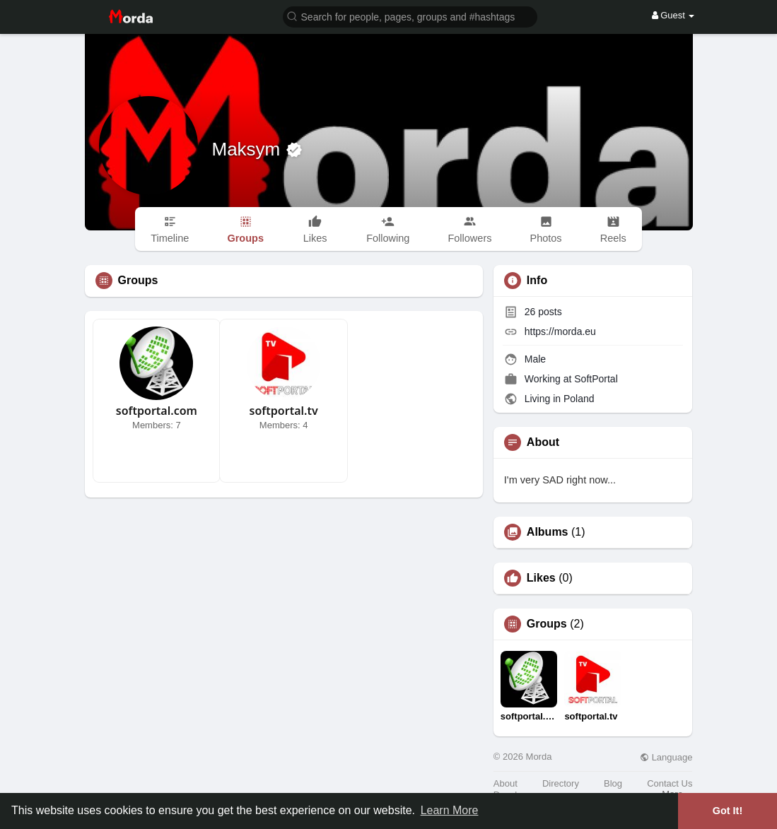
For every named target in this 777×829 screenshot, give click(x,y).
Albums (547, 532)
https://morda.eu (560, 331)
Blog (613, 783)
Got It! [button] (727, 810)
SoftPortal (595, 378)
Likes (541, 578)
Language (666, 757)
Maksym (249, 149)
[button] (410, 16)
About (505, 783)
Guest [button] (673, 15)
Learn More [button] (450, 810)
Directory (560, 783)
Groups (547, 624)
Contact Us (669, 783)
